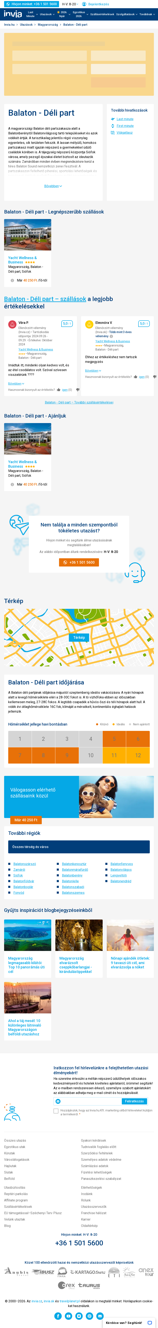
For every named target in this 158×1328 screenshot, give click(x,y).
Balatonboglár (23, 887)
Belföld (9, 1179)
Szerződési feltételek (97, 1153)
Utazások (26, 24)
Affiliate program (16, 1200)
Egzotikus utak (14, 1147)
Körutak (9, 1153)
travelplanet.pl (70, 1301)
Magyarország (48, 24)
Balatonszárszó (24, 864)
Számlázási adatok (94, 1166)
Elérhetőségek (91, 1188)
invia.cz (36, 1301)
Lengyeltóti (118, 875)
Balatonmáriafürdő (75, 870)
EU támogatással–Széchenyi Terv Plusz (33, 1213)
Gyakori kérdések (93, 1140)
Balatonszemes (73, 893)
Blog (7, 1226)
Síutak (8, 1172)
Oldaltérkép (89, 1226)
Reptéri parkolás (16, 1194)
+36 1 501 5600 (79, 1243)
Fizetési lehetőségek (96, 1172)
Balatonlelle (70, 881)
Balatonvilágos (121, 870)
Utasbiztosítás (14, 1188)
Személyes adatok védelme (101, 1160)
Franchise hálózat (93, 1213)
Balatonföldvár (23, 881)
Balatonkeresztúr (74, 864)
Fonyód (18, 893)
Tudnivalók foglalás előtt (98, 1147)
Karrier (86, 1219)
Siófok (18, 875)
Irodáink (87, 1194)
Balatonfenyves (121, 864)
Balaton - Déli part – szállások (45, 298)
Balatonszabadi (73, 887)
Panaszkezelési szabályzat (101, 1179)
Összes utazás (15, 1140)
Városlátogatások (16, 1160)
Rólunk (86, 1200)
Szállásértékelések (102, 14)
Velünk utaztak (14, 1219)
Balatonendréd (120, 881)
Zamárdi (19, 870)
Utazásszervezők (94, 1207)
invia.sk (49, 1301)
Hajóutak (10, 1166)
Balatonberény (72, 875)
